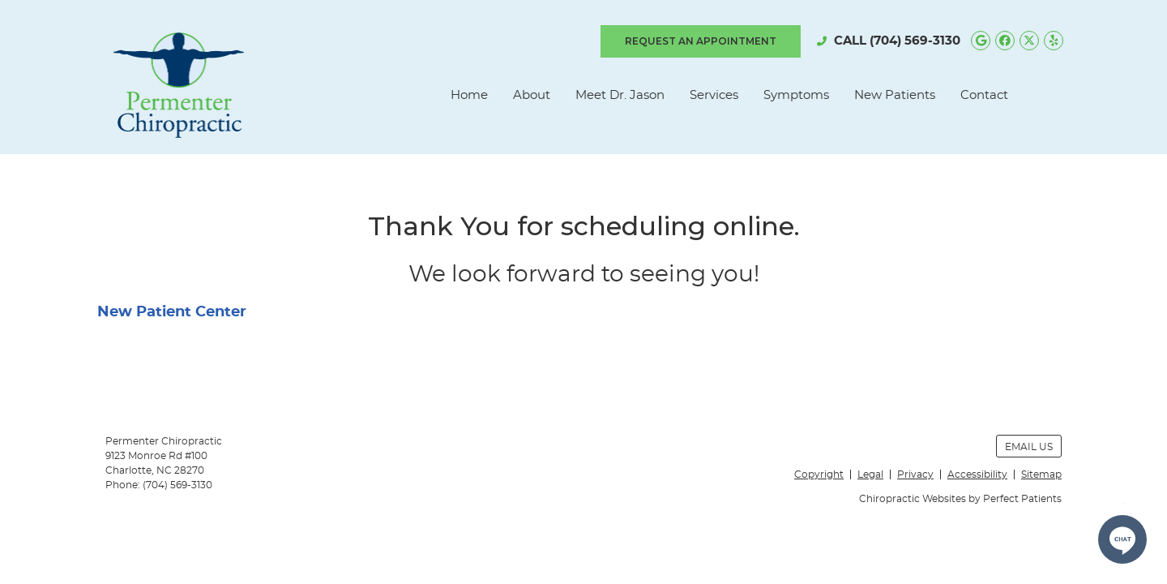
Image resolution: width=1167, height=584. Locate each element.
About (531, 95)
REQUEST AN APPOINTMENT (700, 41)
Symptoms (796, 95)
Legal (870, 474)
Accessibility (977, 474)
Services (714, 95)
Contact (984, 95)
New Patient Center (171, 312)
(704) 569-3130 (915, 41)
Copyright (819, 474)
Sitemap (1041, 474)
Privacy (915, 474)
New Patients (894, 95)
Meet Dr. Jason (620, 95)
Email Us (1029, 447)
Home (469, 95)
